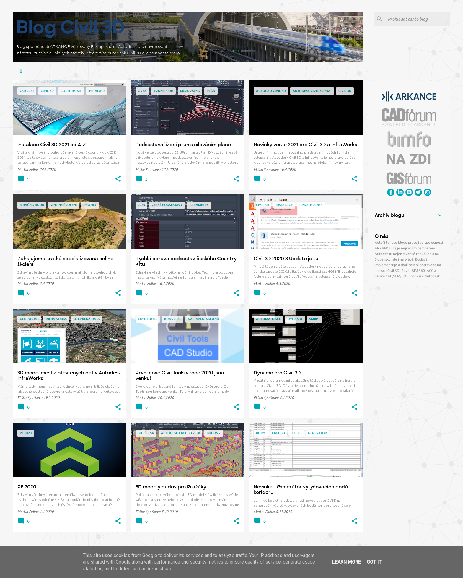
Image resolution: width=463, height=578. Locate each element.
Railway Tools (252, 71)
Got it (374, 562)
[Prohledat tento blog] (417, 19)
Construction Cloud (94, 71)
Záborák (193, 71)
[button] (118, 179)
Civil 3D (25, 71)
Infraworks (52, 71)
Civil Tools (134, 71)
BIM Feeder (165, 71)
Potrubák (219, 71)
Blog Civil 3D (70, 27)
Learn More (346, 562)
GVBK (280, 71)
